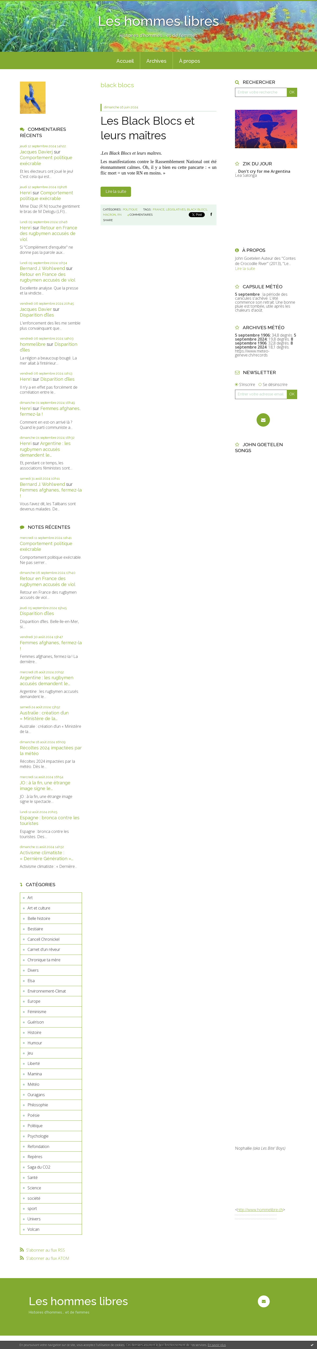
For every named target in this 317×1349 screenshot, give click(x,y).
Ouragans (36, 1094)
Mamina (34, 1074)
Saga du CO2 (38, 1167)
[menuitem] (125, 60)
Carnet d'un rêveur (43, 949)
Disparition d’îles (37, 315)
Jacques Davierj (36, 151)
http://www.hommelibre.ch (260, 1209)
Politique (35, 1125)
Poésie (33, 1115)
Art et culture (38, 908)
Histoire (34, 1032)
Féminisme (36, 1011)
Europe (33, 1001)
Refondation (38, 1146)
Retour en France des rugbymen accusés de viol (48, 233)
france (158, 209)
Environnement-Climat (46, 991)
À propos (189, 61)
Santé (32, 1177)
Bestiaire (35, 929)
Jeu (30, 1053)
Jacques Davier (36, 309)
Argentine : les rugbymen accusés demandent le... (45, 449)
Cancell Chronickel (43, 939)
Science (34, 1188)
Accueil (125, 61)
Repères (34, 1156)
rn (119, 214)
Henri (25, 192)
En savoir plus (217, 1345)
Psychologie (38, 1136)
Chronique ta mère (43, 960)
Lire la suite (116, 191)
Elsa (31, 980)
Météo (33, 1084)
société (33, 1198)
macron (109, 214)
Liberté (33, 1063)
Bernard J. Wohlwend (42, 268)
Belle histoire (38, 918)
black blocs (197, 209)
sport (32, 1208)
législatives (175, 209)
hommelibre (33, 344)
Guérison (35, 1022)
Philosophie (37, 1105)
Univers (34, 1219)
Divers (33, 970)
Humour (34, 1043)
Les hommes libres (158, 21)
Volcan (33, 1229)
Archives (156, 61)
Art (30, 897)
